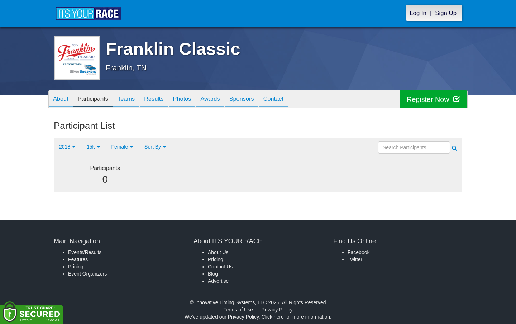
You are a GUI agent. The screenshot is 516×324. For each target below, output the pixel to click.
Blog (213, 274)
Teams (133, 99)
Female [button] (122, 147)
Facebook (358, 252)
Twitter (355, 259)
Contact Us (220, 266)
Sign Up (446, 13)
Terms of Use (238, 310)
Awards (225, 99)
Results (163, 99)
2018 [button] (67, 147)
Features (78, 259)
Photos (194, 99)
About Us (218, 252)
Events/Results (84, 252)
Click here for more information (296, 317)
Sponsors (259, 99)
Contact (293, 99)
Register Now (433, 99)
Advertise (218, 281)
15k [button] (93, 147)
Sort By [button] (155, 147)
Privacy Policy (276, 310)
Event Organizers (87, 274)
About (62, 99)
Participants (97, 99)
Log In (418, 13)
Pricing (75, 266)
